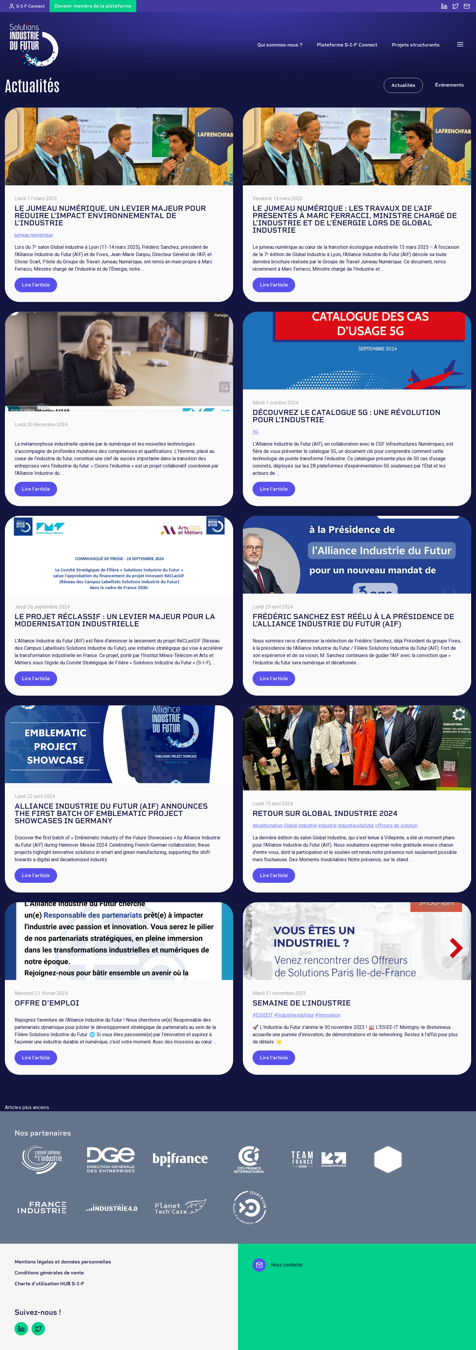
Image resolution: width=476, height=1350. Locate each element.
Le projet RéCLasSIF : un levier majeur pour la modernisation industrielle (115, 620)
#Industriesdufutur (294, 1015)
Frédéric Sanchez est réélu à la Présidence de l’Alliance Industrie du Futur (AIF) (353, 620)
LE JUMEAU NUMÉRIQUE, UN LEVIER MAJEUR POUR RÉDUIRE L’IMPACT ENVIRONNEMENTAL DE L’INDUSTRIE (110, 215)
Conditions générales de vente (49, 1273)
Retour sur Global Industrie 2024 (325, 813)
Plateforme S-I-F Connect (347, 45)
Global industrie (300, 825)
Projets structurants (416, 45)
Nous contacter (278, 1265)
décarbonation (268, 825)
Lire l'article (36, 285)
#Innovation (327, 1015)
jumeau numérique (34, 235)
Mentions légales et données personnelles (63, 1262)
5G (255, 432)
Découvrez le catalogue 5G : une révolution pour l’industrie (346, 416)
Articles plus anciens (27, 1107)
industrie (327, 825)
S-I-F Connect (26, 6)
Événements (449, 85)
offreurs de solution (396, 825)
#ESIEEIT (263, 1015)
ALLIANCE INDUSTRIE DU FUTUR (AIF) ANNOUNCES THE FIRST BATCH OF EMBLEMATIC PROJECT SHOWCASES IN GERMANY (111, 813)
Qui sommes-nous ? (279, 45)
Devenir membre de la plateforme (92, 6)
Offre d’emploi (47, 1003)
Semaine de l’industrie (302, 1003)
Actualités (403, 85)
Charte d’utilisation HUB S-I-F (49, 1284)
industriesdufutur (356, 825)
